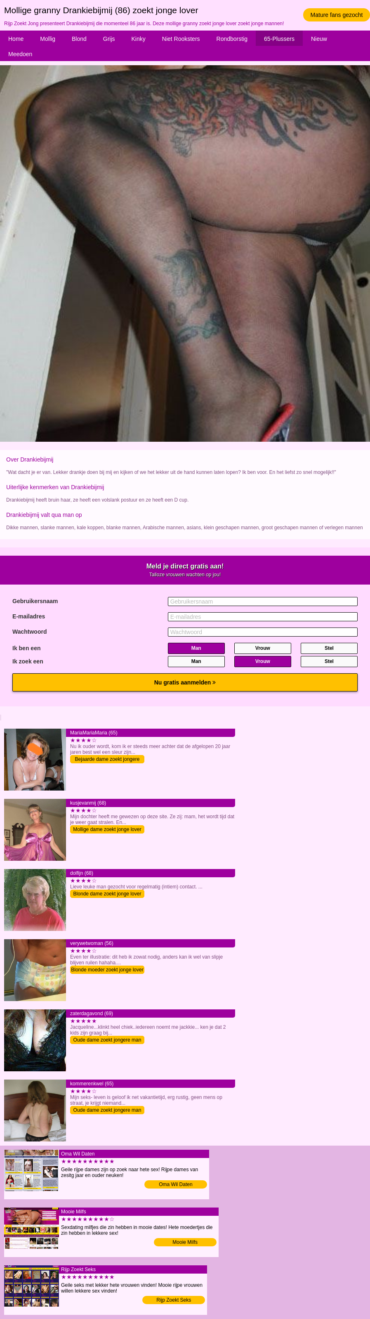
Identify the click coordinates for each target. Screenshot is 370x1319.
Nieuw (319, 39)
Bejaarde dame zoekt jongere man (107, 759)
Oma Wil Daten (175, 1184)
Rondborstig (232, 39)
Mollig (47, 39)
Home (16, 39)
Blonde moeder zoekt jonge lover (107, 970)
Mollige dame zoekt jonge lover (107, 829)
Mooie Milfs (185, 1242)
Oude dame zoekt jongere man (107, 1040)
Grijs (109, 39)
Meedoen (20, 54)
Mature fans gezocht (337, 15)
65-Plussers (279, 39)
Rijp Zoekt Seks (173, 1300)
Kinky (139, 39)
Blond (79, 39)
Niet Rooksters (181, 39)
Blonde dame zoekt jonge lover (107, 894)
